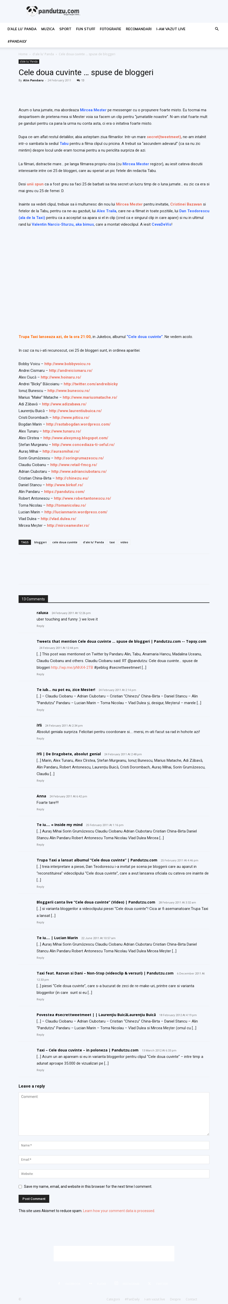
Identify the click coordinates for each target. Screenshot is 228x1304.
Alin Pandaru (33, 80)
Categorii (113, 1299)
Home (23, 54)
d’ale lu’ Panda (22, 29)
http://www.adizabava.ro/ (64, 404)
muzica (48, 29)
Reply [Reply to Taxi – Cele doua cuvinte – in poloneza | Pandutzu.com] (40, 1070)
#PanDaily (17, 41)
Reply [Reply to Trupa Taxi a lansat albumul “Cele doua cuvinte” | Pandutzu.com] (40, 887)
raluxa (42, 612)
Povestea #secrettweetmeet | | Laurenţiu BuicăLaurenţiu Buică (96, 1014)
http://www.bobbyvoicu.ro (67, 364)
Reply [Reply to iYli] (40, 738)
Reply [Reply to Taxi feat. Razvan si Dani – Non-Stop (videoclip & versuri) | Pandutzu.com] (40, 999)
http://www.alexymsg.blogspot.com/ (75, 438)
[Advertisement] (114, 1253)
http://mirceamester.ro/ (68, 525)
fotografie (110, 29)
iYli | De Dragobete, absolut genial (69, 753)
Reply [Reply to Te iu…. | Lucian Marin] (40, 958)
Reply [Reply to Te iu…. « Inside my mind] (40, 844)
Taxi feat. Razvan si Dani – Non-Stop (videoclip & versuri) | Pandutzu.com (105, 973)
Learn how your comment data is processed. (119, 1211)
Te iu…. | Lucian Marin (57, 937)
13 (80, 80)
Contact (191, 1299)
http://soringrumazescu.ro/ (79, 458)
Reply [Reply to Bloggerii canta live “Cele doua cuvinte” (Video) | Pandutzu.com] (40, 922)
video (124, 542)
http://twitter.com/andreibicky (91, 384)
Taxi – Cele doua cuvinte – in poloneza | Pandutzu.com (88, 1050)
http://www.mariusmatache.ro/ (90, 397)
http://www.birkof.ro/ (64, 485)
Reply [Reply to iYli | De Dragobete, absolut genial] (40, 780)
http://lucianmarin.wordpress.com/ (76, 512)
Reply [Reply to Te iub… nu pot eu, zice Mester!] (40, 710)
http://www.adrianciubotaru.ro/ (79, 471)
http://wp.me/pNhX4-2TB (72, 667)
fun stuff (85, 29)
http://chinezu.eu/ (72, 478)
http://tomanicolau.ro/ (66, 505)
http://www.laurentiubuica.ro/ (75, 411)
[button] (216, 29)
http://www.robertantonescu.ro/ (82, 498)
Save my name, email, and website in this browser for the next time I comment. (88, 1186)
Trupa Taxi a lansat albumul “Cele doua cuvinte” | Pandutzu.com (97, 860)
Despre (175, 1299)
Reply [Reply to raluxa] (40, 626)
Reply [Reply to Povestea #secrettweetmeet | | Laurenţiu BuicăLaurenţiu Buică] (40, 1034)
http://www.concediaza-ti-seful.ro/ (83, 444)
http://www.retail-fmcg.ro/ (73, 464)
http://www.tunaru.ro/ (62, 431)
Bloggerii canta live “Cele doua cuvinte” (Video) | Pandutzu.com (96, 902)
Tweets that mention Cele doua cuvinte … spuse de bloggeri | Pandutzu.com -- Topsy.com (121, 641)
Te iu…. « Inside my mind (60, 824)
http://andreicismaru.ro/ (71, 370)
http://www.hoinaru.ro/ (61, 377)
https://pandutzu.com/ (64, 491)
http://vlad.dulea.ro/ (58, 518)
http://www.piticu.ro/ (71, 417)
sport (65, 29)
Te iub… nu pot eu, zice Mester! (66, 689)
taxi (112, 542)
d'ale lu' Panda (43, 54)
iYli (39, 725)
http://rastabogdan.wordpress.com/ (78, 424)
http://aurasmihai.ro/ (61, 451)
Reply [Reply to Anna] (40, 809)
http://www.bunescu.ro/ (68, 390)
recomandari (139, 29)
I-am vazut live (170, 29)
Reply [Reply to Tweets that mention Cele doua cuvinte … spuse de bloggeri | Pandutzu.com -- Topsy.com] (40, 674)
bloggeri (40, 542)
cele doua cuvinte (64, 542)
